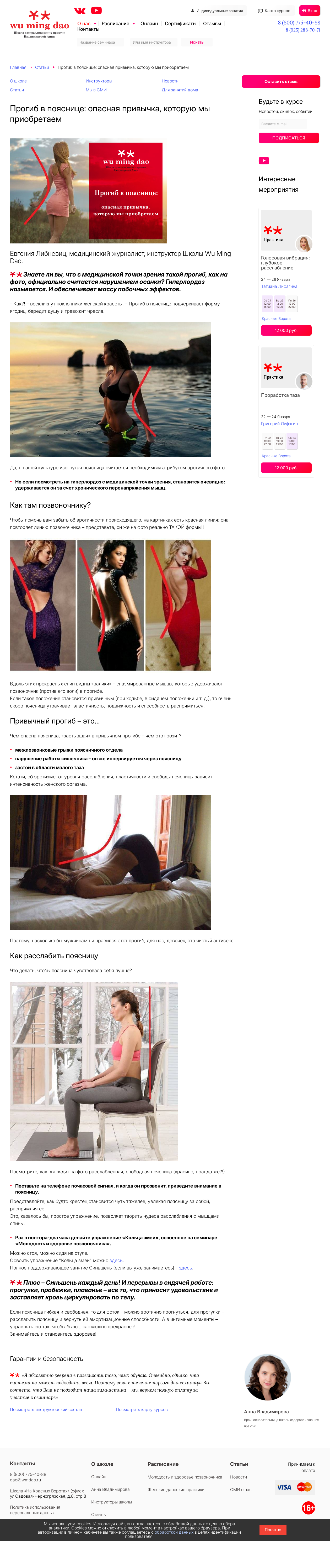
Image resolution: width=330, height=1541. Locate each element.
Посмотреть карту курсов (142, 1409)
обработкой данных (174, 1532)
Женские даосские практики (176, 1489)
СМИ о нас (241, 1489)
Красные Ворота (276, 318)
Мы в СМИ (96, 89)
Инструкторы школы (111, 1501)
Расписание (115, 23)
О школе (18, 81)
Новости (170, 81)
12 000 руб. (286, 330)
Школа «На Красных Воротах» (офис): (47, 1490)
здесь (116, 1260)
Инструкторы (99, 81)
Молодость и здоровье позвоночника (185, 1477)
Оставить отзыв (280, 81)
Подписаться (288, 137)
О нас (83, 23)
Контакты (88, 29)
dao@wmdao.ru (25, 1479)
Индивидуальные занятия (217, 10)
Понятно (273, 1530)
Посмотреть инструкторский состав (46, 1409)
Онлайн (149, 23)
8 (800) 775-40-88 (299, 22)
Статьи (17, 89)
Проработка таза (280, 395)
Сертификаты (180, 23)
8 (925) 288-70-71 (303, 30)
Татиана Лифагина (279, 286)
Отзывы (212, 23)
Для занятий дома (180, 89)
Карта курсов (274, 10)
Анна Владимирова (110, 1489)
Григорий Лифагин (279, 423)
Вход (309, 10)
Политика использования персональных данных (35, 1509)
